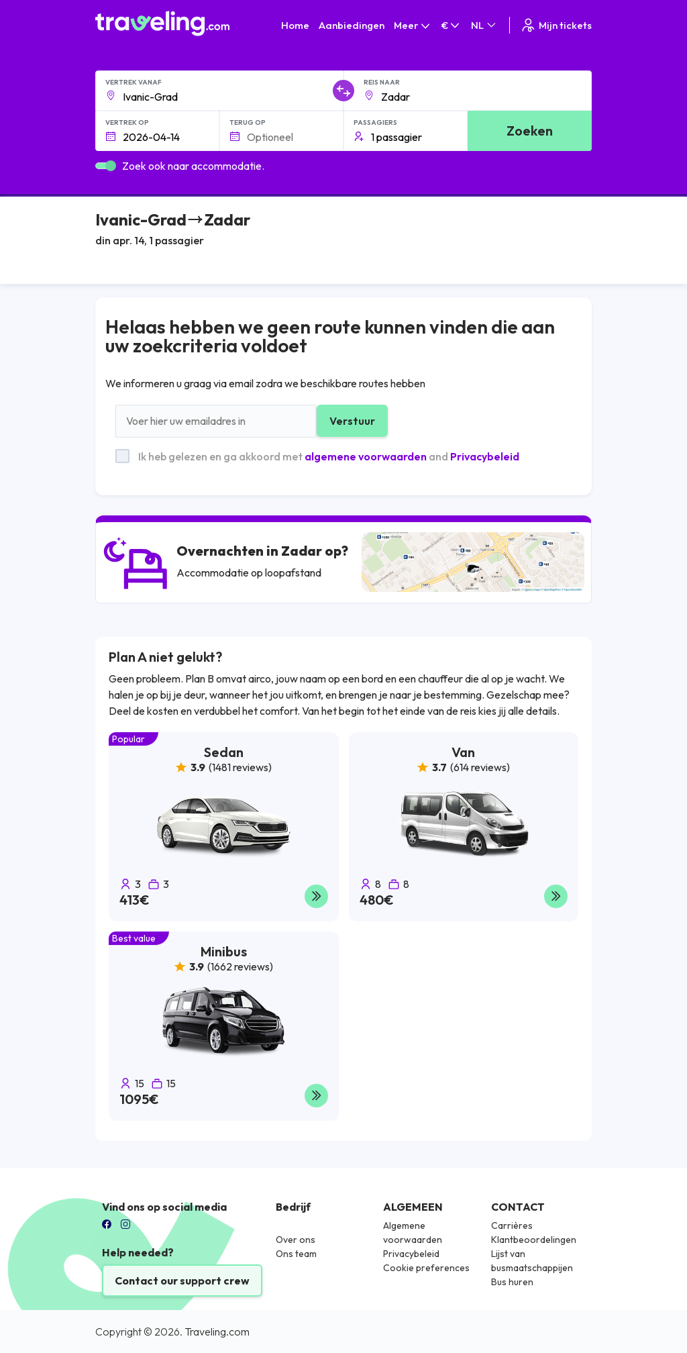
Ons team (296, 1254)
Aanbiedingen (351, 25)
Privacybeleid (484, 456)
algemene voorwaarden (366, 456)
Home (295, 25)
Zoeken (530, 130)
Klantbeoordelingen (533, 1240)
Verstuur (352, 421)
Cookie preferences (426, 1268)
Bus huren (512, 1282)
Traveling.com (217, 1331)
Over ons (295, 1240)
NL (484, 25)
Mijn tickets (556, 25)
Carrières (512, 1225)
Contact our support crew (182, 1280)
